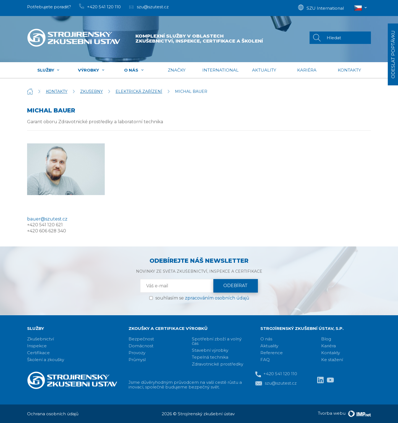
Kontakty (349, 70)
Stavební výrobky (210, 350)
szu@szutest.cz (276, 383)
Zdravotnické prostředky (217, 364)
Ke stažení (332, 359)
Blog (326, 338)
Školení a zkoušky (45, 359)
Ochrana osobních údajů (52, 413)
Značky (176, 70)
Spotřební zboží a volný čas (217, 341)
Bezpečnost (141, 338)
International (220, 70)
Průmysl (137, 359)
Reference (271, 352)
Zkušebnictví (40, 338)
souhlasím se (202, 298)
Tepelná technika (210, 357)
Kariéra (306, 70)
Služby (48, 70)
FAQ (265, 359)
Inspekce (37, 345)
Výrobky (91, 70)
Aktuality (264, 70)
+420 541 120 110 (276, 374)
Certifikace (38, 352)
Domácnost (141, 345)
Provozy (137, 352)
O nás (134, 70)
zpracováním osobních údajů (217, 298)
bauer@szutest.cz (47, 219)
